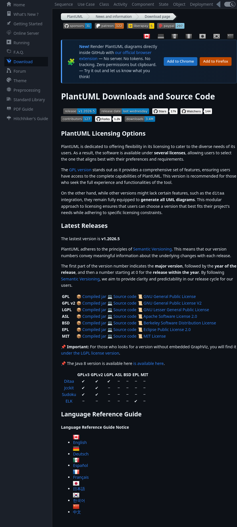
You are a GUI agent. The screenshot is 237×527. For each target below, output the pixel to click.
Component (143, 4)
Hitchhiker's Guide (26, 118)
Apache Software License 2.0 (170, 316)
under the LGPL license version (90, 352)
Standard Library (24, 99)
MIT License (155, 335)
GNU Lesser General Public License (176, 309)
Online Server (21, 33)
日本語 (79, 488)
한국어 (79, 500)
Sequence (64, 4)
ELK (68, 400)
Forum (15, 71)
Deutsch (80, 453)
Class (104, 4)
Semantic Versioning (152, 248)
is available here (148, 363)
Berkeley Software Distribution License (180, 322)
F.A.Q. (14, 52)
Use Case (86, 4)
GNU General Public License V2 (173, 302)
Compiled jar (94, 296)
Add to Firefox (215, 61)
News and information (114, 16)
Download (18, 61)
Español (80, 465)
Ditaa (69, 381)
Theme (15, 80)
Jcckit (69, 387)
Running (17, 42)
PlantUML (75, 16)
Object (179, 4)
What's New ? (21, 14)
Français (80, 477)
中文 (77, 511)
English (80, 442)
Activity (120, 4)
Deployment (201, 4)
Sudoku (69, 394)
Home (14, 4)
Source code (124, 296)
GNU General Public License (170, 296)
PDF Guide (18, 109)
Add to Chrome (180, 61)
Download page (157, 16)
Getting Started (23, 23)
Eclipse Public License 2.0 (167, 329)
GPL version (80, 169)
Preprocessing (22, 90)
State (164, 4)
